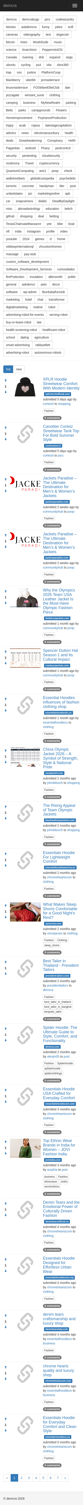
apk (67, 193)
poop (55, 171)
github (10, 216)
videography (31, 34)
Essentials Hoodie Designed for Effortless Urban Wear (59, 1265)
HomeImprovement (19, 118)
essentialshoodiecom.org (59, 1277)
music (58, 42)
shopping (26, 216)
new (19, 369)
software (12, 292)
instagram (34, 231)
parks (22, 110)
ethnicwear (50, 1181)
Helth (72, 140)
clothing (54, 95)
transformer (57, 299)
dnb (41, 57)
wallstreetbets (15, 178)
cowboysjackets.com (57, 665)
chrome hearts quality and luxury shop (58, 1370)
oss (19, 72)
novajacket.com (54, 773)
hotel (28, 299)
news (25, 133)
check (68, 171)
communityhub (53, 511)
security (11, 155)
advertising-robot (17, 352)
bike (60, 224)
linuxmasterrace (17, 87)
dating (24, 337)
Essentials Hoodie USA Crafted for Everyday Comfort (59, 1093)
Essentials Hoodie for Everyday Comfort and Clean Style (59, 1424)
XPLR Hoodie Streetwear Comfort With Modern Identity (61, 383)
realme (38, 307)
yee (49, 224)
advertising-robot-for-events (25, 314)
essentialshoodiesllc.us (58, 712)
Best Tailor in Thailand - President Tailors (61, 965)
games (39, 239)
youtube (11, 239)
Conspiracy (55, 140)
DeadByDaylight (63, 201)
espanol (54, 57)
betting (54, 216)
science (11, 49)
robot (51, 307)
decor (56, 284)
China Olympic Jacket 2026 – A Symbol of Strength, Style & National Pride (60, 758)
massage (12, 254)
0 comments (52, 418)
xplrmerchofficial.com (57, 394)
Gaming (27, 57)
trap (8, 72)
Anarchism (29, 49)
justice (31, 72)
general (11, 284)
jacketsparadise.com (56, 501)
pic (30, 193)
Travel (29, 163)
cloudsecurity (51, 155)
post (73, 186)
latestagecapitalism (58, 125)
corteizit (48, 404)
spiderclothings (53, 1073)
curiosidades (66, 269)
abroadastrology (29, 208)
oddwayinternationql (20, 246)
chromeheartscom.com (58, 1380)
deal (41, 216)
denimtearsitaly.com (56, 1329)
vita (48, 65)
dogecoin (62, 34)
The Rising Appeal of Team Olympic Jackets (59, 810)
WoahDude (40, 42)
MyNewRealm (50, 102)
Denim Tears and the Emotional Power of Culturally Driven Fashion (61, 1209)
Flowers (61, 110)
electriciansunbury (46, 133)
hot (8, 369)
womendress (51, 1186)
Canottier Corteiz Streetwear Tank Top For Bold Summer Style (61, 433)
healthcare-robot (53, 330)
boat (71, 224)
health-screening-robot (21, 330)
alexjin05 (53, 1056)
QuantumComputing (20, 171)
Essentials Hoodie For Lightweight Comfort (59, 857)
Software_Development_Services (29, 269)
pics (47, 19)
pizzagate (12, 95)
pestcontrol (62, 148)
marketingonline (49, 193)
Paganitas (13, 148)
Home (61, 239)
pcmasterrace (50, 80)
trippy (10, 125)
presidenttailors (57, 985)
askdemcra (28, 27)
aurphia (52, 1169)
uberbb (31, 80)
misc (9, 208)
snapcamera (24, 201)
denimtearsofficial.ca (56, 1221)
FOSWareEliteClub (46, 87)
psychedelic (68, 178)
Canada (11, 57)
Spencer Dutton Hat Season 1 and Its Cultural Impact (60, 655)
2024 (26, 239)
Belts (9, 110)
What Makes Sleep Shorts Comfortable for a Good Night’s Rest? (60, 911)
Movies (11, 27)
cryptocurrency (49, 163)
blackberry (13, 80)
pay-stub (30, 254)
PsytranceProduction (52, 118)
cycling (26, 65)
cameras (12, 34)
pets (43, 284)
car (8, 201)
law (39, 322)
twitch (69, 208)
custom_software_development (27, 261)
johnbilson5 (55, 783)
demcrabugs (30, 19)
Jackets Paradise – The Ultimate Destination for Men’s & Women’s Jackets (60, 487)
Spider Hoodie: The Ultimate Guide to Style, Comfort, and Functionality (60, 1034)
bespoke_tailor (53, 1011)
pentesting (29, 155)
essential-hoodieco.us (57, 1437)
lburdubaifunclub (53, 292)
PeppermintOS (52, 49)
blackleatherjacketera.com (59, 820)
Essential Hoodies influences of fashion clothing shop (61, 702)
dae (67, 87)
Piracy (45, 148)
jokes (58, 27)
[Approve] (5, 380)
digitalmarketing (17, 307)
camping (12, 102)
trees (23, 42)
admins (11, 133)
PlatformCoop (51, 72)
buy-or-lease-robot (18, 322)
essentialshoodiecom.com (59, 1104)
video (64, 231)
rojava (35, 125)
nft (8, 231)
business (29, 102)
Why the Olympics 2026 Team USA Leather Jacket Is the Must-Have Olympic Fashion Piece (59, 601)
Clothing (62, 940)
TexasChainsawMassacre (23, 224)
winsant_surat (34, 95)
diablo (43, 201)
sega (69, 57)
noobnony (13, 163)
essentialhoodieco (55, 722)
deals (9, 140)
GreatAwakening (30, 140)
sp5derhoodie (52, 1068)
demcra (10, 5)
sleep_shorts (51, 945)
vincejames (55, 933)
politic (72, 277)
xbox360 (63, 65)
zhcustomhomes (50, 246)
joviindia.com (52, 1159)
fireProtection (15, 277)
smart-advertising (18, 345)
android (30, 148)
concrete (28, 186)
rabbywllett (42, 345)
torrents (11, 186)
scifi (70, 27)
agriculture (42, 337)
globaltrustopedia (42, 178)
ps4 (38, 65)
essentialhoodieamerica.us (60, 867)
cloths (64, 1181)
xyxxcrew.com (53, 923)
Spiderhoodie (65, 1063)
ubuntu (10, 65)
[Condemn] (5, 392)
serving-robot (58, 314)
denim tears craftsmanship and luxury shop (59, 1319)
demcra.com (52, 1046)
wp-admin (30, 292)
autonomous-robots (48, 352)
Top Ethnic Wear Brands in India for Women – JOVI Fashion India (59, 1147)
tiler (62, 186)
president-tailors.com (57, 975)
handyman (46, 186)
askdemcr (28, 284)
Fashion (49, 410)
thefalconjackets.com (57, 618)
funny (46, 27)
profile (50, 231)
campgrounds (40, 110)
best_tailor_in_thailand (57, 1001)
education (52, 208)
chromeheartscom (59, 877)
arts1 (42, 171)
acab (22, 125)
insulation (36, 277)
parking (71, 102)
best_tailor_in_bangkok (57, 1006)
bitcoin (10, 42)
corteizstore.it (53, 445)
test (48, 34)
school (10, 337)
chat (40, 299)
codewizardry (65, 19)
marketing (12, 299)
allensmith (55, 277)
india (18, 231)
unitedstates (14, 193)
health (69, 133)
